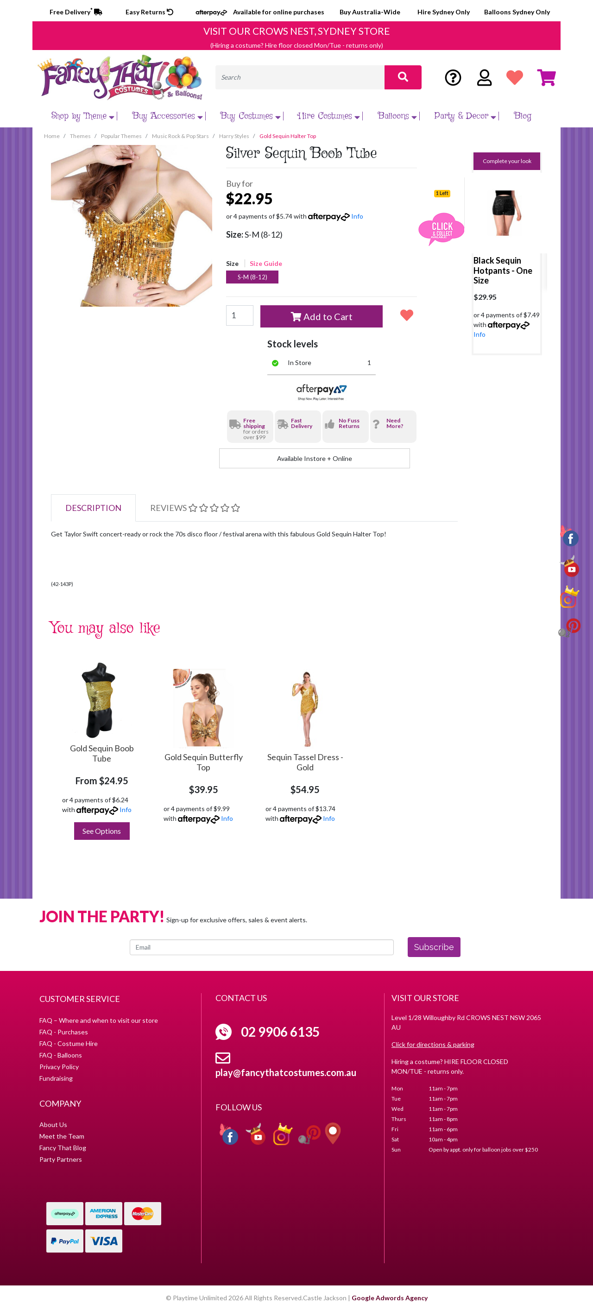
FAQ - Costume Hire (68, 1043)
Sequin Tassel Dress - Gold (305, 762)
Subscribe (434, 947)
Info (357, 216)
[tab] (93, 508)
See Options (101, 830)
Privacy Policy (59, 1067)
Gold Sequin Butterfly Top (203, 762)
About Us (53, 1124)
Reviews (195, 508)
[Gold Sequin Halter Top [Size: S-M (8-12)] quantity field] (239, 315)
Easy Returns (149, 12)
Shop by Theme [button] (84, 116)
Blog (522, 116)
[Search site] (403, 77)
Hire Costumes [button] (330, 116)
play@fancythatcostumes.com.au (285, 1072)
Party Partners (60, 1159)
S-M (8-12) (252, 277)
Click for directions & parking (432, 1044)
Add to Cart (322, 316)
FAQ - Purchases (63, 1032)
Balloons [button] (398, 116)
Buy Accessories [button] (168, 116)
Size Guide (266, 263)
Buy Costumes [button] (252, 116)
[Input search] (300, 77)
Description (93, 508)
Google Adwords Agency (390, 1298)
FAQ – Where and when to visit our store (98, 1020)
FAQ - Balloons (60, 1055)
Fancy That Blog (62, 1148)
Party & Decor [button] (466, 116)
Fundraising (56, 1078)
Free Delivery (76, 12)
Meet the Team (61, 1136)
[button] (407, 315)
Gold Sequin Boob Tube (102, 753)
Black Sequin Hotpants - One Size (502, 270)
